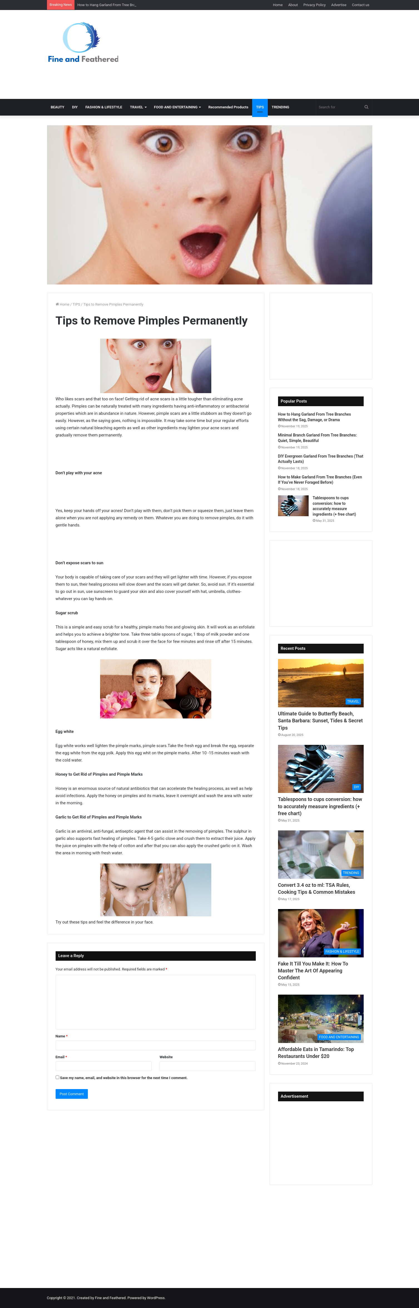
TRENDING (280, 107)
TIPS (260, 107)
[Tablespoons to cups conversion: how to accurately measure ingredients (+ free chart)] (293, 505)
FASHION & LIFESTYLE (103, 107)
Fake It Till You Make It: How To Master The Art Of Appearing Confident (313, 970)
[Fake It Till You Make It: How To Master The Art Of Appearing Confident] (321, 933)
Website (166, 1057)
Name (62, 1036)
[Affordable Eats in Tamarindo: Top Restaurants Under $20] (321, 1019)
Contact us (361, 5)
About (293, 5)
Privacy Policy (314, 5)
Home (278, 5)
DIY (75, 107)
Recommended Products (228, 107)
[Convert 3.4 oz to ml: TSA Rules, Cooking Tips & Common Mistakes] (321, 854)
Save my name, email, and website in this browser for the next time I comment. (124, 1078)
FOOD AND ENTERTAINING (176, 107)
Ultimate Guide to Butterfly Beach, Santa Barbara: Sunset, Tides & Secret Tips (320, 720)
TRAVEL (136, 107)
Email (61, 1057)
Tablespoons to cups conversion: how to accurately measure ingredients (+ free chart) (320, 806)
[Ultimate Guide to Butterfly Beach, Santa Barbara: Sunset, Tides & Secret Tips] (321, 683)
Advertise (338, 5)
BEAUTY (58, 107)
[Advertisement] (265, 54)
